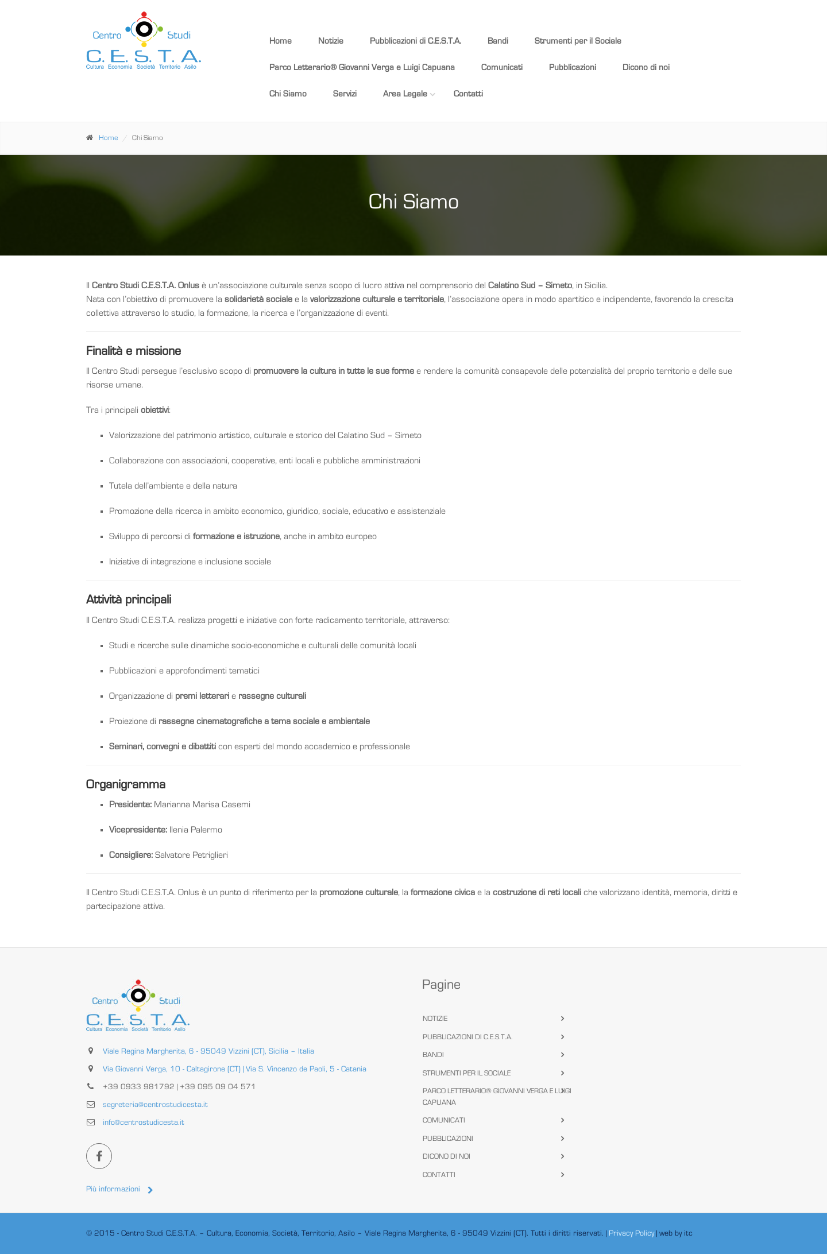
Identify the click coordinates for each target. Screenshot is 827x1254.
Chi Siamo (288, 94)
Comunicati (502, 67)
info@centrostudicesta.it (143, 1122)
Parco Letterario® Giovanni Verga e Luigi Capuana (362, 67)
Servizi (345, 94)
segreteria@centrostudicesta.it (155, 1105)
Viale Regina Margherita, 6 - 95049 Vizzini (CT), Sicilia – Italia (208, 1051)
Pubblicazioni (572, 67)
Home (280, 41)
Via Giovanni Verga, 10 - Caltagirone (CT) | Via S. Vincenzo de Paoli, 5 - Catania (234, 1069)
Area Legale (405, 94)
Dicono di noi (646, 67)
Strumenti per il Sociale (578, 41)
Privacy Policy (631, 1233)
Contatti (468, 94)
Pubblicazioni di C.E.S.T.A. (415, 41)
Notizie (330, 41)
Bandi (498, 41)
